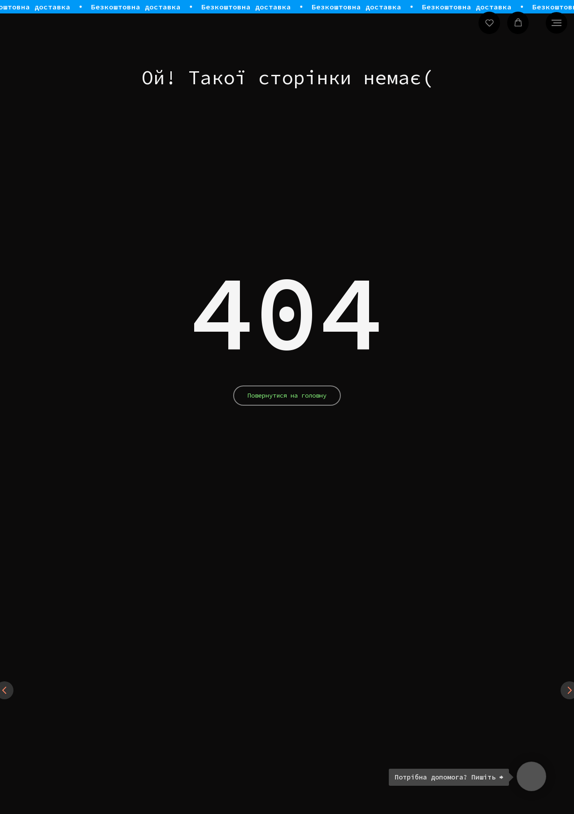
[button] (489, 22)
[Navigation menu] (556, 23)
